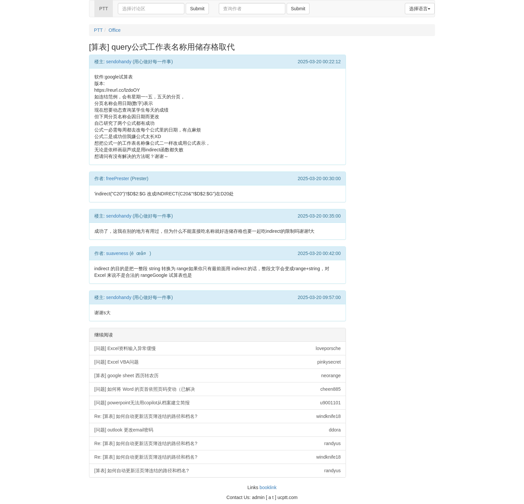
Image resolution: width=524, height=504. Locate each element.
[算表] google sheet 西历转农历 (217, 375)
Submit (197, 8)
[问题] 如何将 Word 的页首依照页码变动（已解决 (217, 389)
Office (114, 30)
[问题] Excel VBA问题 (217, 362)
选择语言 (419, 8)
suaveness (117, 253)
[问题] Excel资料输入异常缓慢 (217, 348)
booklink (268, 487)
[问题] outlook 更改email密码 (217, 430)
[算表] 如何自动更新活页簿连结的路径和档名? (217, 470)
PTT (103, 8)
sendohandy (118, 61)
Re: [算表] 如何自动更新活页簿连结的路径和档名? (217, 416)
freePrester (117, 178)
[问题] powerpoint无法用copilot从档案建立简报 (217, 402)
